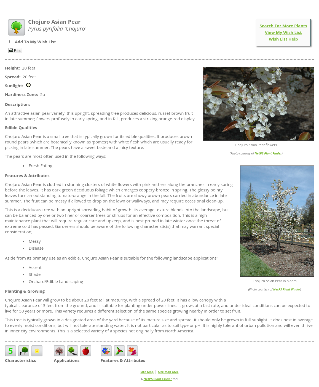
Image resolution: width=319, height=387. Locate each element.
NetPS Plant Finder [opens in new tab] (158, 379)
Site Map (147, 372)
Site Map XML (168, 372)
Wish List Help (283, 39)
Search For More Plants (283, 25)
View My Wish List (283, 32)
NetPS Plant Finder (268, 153)
